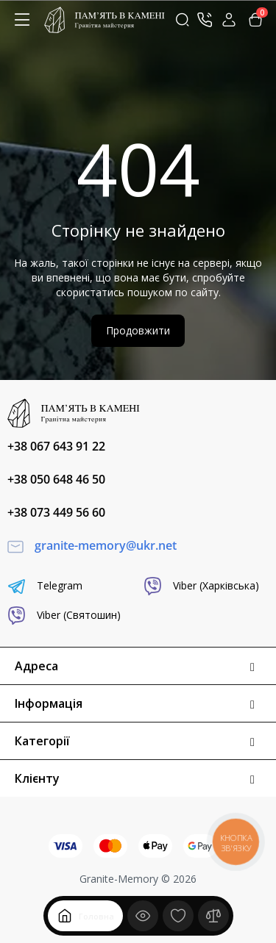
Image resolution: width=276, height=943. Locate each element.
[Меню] (22, 20)
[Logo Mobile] (104, 20)
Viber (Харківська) (201, 586)
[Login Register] (228, 20)
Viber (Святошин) (64, 615)
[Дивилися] (142, 915)
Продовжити (138, 330)
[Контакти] (204, 19)
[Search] (182, 19)
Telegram (44, 586)
